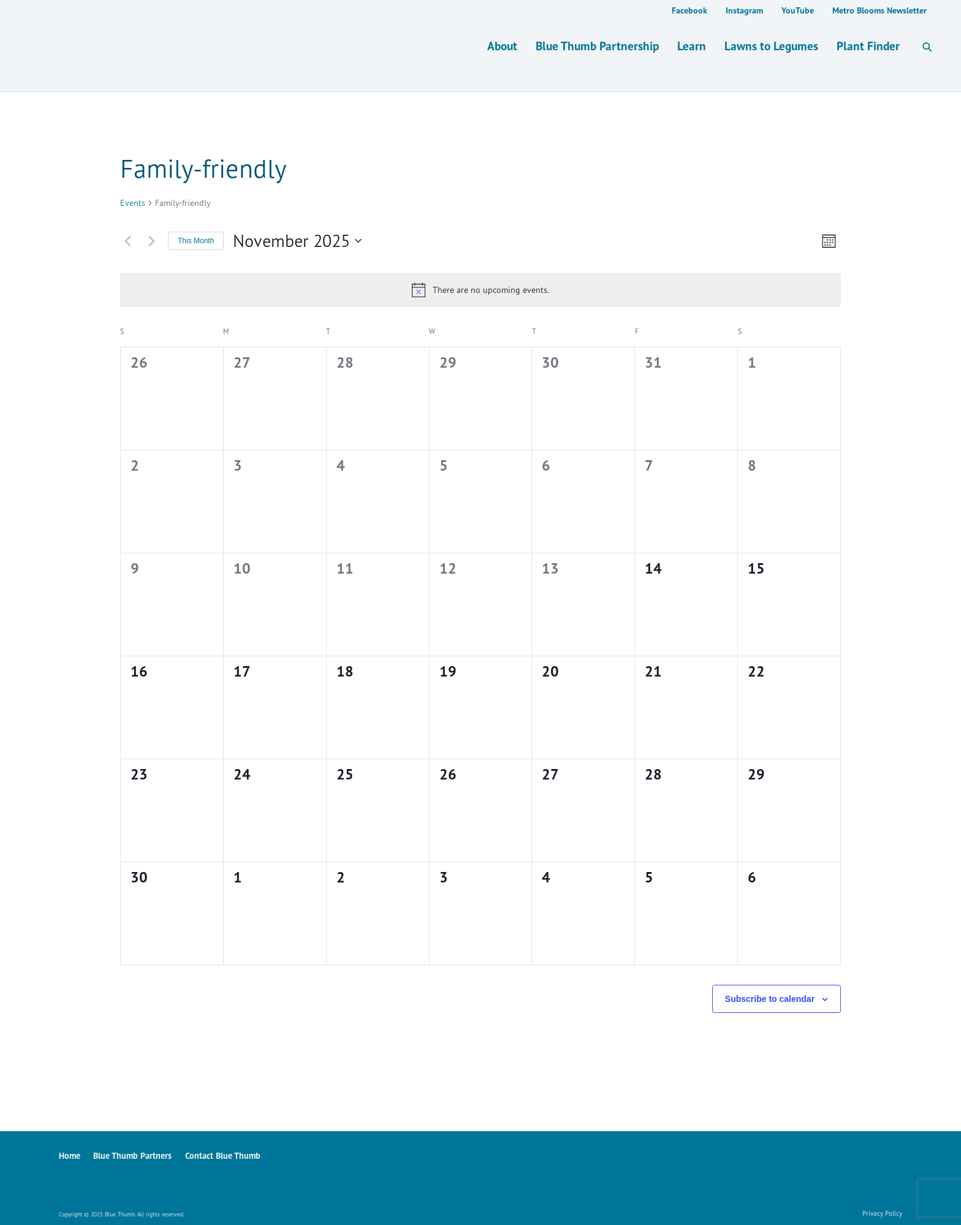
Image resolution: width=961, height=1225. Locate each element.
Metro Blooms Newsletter (879, 10)
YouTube (797, 10)
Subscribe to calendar (770, 999)
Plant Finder (868, 45)
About (502, 45)
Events (132, 202)
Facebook (689, 10)
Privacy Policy (882, 1213)
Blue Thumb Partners (132, 1155)
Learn (691, 45)
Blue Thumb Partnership (597, 45)
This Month (196, 241)
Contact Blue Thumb (222, 1155)
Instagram (744, 10)
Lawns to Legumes (771, 45)
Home (69, 1155)
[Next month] (151, 240)
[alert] (480, 290)
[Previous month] (127, 240)
